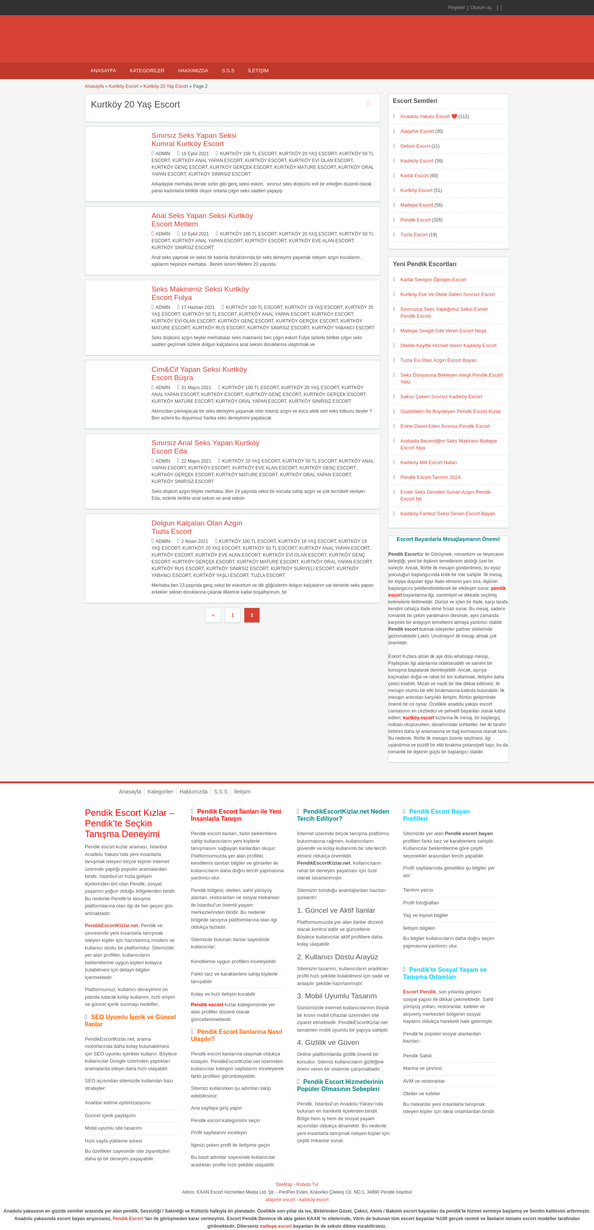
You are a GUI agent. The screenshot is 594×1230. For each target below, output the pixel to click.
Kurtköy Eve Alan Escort (321, 240)
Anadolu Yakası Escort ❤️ (428, 116)
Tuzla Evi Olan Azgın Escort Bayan (438, 360)
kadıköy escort (313, 1199)
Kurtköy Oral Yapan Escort (251, 401)
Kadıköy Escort (416, 161)
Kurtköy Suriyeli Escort (302, 568)
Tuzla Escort (268, 575)
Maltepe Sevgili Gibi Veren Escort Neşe (443, 331)
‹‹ (213, 615)
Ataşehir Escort (417, 131)
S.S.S (228, 70)
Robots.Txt (307, 1184)
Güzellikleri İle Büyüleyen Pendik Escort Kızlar (450, 411)
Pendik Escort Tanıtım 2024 (430, 477)
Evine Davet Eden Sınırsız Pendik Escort (445, 426)
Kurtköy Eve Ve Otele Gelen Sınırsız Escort (447, 294)
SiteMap (284, 1184)
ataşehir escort (280, 1199)
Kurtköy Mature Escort (305, 167)
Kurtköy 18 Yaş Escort (307, 541)
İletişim (258, 70)
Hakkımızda (193, 70)
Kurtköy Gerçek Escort (241, 167)
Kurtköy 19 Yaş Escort (313, 307)
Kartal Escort (414, 175)
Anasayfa (103, 70)
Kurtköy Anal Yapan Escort (207, 160)
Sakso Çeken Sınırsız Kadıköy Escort (441, 396)
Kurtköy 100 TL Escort (248, 153)
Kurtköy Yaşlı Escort (221, 575)
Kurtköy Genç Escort (179, 167)
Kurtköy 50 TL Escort (210, 314)
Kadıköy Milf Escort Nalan (428, 462)
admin (163, 153)
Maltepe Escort (416, 205)
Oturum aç (482, 7)
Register (456, 7)
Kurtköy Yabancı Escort (343, 327)
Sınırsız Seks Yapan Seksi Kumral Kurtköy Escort (194, 139)
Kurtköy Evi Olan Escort (321, 160)
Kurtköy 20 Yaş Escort (166, 86)
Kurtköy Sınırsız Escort (219, 174)
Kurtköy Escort (123, 86)
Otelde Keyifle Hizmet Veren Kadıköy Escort (448, 345)
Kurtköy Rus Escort (218, 327)
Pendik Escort (415, 220)
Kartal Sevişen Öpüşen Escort (433, 279)
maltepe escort (276, 1226)
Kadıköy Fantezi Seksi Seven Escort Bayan (447, 513)
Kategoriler (147, 70)
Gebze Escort (415, 146)
